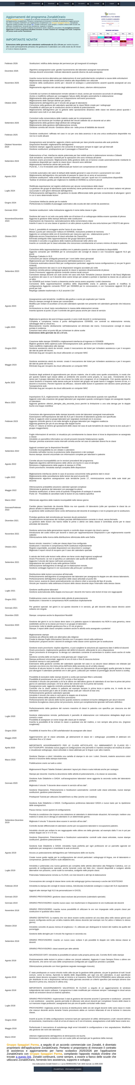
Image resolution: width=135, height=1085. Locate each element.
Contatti (96, 3)
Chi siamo (81, 3)
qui (33, 24)
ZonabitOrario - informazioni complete (67, 1069)
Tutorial (66, 3)
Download (51, 3)
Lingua (112, 3)
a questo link (23, 1056)
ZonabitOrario (36, 3)
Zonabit (22, 3)
